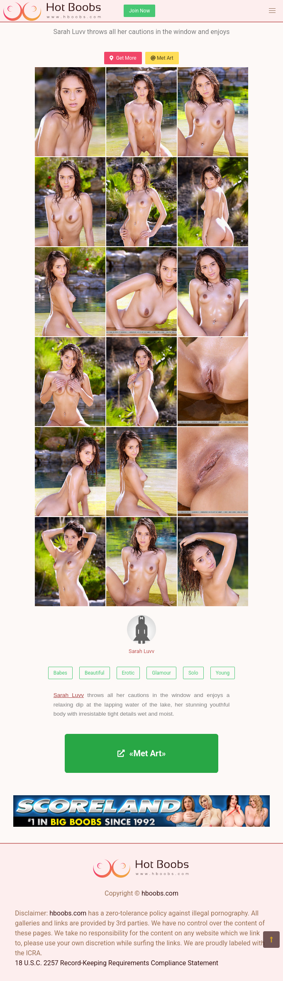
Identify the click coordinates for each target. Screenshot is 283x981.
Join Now (139, 11)
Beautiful (95, 673)
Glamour (161, 673)
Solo (193, 673)
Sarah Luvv (141, 634)
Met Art (162, 58)
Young (223, 673)
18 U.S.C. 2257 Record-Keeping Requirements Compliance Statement (116, 963)
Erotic (128, 673)
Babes (60, 673)
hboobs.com (160, 893)
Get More (123, 58)
